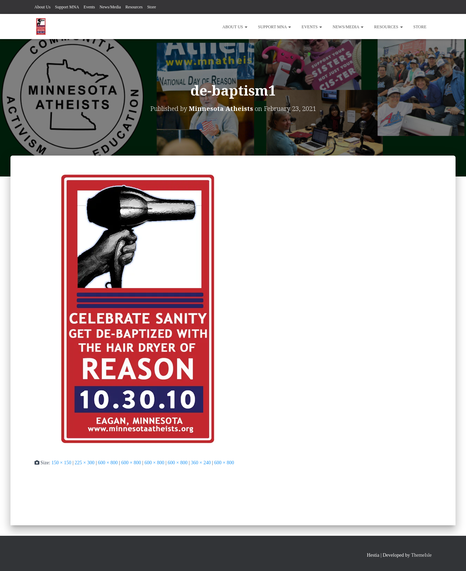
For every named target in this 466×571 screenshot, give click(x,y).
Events (89, 7)
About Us (43, 7)
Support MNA (67, 7)
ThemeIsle (421, 555)
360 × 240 (201, 462)
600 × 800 (108, 462)
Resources (134, 7)
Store (151, 7)
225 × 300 (84, 462)
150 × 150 (61, 462)
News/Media (110, 7)
